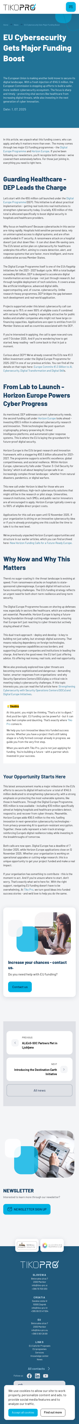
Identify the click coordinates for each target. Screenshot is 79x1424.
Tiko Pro (28, 889)
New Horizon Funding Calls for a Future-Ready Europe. (41, 543)
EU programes (39, 1349)
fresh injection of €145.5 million (50, 82)
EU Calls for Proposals (39, 1345)
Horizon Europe (40, 151)
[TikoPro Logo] (19, 6)
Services (39, 1352)
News (39, 1359)
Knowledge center (39, 1356)
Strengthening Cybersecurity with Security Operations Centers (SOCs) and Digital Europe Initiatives (39, 690)
